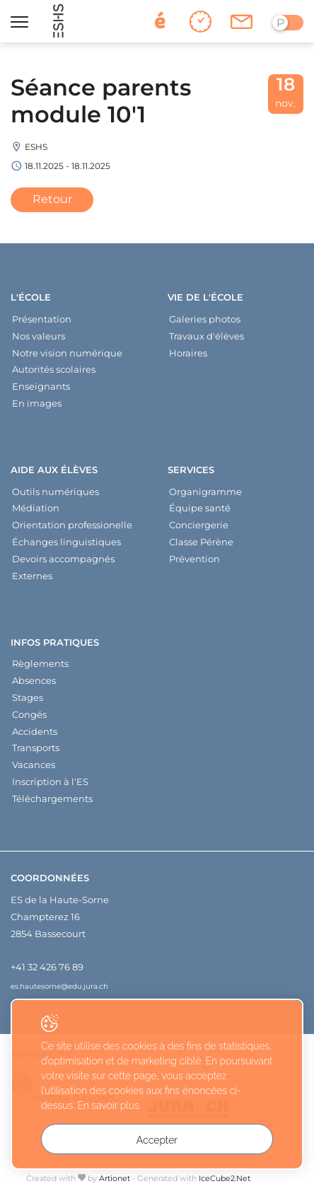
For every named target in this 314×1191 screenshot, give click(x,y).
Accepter (157, 1140)
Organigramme (205, 491)
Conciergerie (198, 524)
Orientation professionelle (72, 524)
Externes (32, 575)
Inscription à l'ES (50, 781)
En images (37, 403)
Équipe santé (200, 507)
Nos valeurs (38, 336)
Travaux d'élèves (206, 336)
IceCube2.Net (224, 1178)
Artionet (114, 1178)
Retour (52, 199)
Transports (35, 747)
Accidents (34, 731)
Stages (27, 697)
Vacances (33, 764)
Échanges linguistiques (66, 541)
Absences (34, 680)
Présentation (41, 319)
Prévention (194, 558)
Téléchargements (52, 798)
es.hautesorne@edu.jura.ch (59, 986)
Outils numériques (55, 491)
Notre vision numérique (67, 353)
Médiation (35, 507)
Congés (29, 714)
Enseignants (41, 386)
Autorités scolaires (53, 369)
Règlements (40, 663)
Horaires (188, 353)
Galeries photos (204, 319)
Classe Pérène (201, 541)
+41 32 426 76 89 (47, 966)
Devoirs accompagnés (63, 558)
